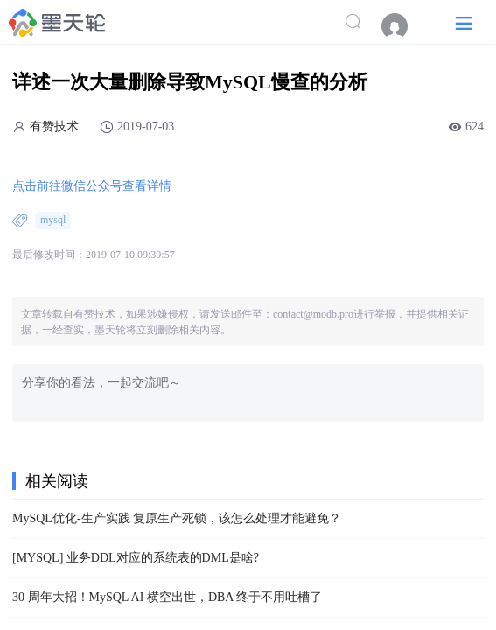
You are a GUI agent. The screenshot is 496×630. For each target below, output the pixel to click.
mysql (53, 220)
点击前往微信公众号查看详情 (91, 185)
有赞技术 (54, 126)
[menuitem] (403, 26)
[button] (463, 22)
